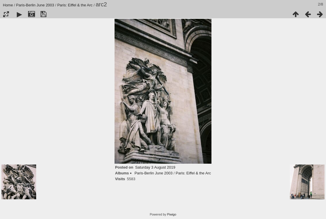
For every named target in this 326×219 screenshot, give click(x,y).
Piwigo (171, 214)
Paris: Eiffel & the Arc (75, 5)
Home (8, 5)
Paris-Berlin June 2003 (35, 5)
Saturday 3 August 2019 (155, 167)
